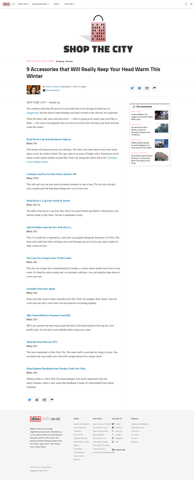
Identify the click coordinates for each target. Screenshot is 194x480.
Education (77, 431)
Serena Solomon (53, 86)
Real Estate (78, 449)
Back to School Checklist (102, 424)
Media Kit (134, 441)
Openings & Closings (100, 441)
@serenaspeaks (53, 90)
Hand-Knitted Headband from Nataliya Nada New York (56, 368)
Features (70, 4)
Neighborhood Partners (140, 424)
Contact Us (135, 431)
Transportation (79, 452)
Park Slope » (136, 111)
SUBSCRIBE (118, 449)
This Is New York (99, 449)
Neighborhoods (41, 4)
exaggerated (32, 112)
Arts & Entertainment (81, 424)
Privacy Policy (46, 467)
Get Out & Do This (99, 438)
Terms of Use (35, 467)
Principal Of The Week (101, 445)
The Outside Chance (100, 427)
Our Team (135, 434)
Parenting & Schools (81, 441)
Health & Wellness (80, 438)
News (57, 4)
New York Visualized (100, 431)
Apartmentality (98, 434)
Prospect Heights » (139, 153)
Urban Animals (79, 456)
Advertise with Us (137, 427)
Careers (134, 438)
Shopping (60, 61)
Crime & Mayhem (80, 427)
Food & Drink (78, 434)
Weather (69, 61)
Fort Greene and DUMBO (40, 61)
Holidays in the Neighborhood (104, 452)
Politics (76, 445)
